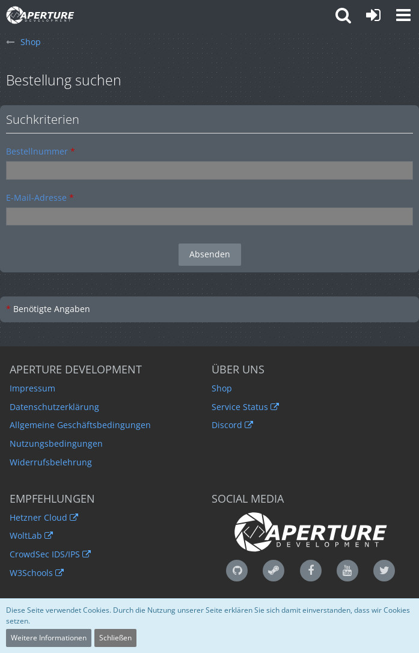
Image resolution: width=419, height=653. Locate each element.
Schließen (115, 638)
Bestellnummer (37, 151)
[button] (403, 15)
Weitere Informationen (49, 638)
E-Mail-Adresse (36, 197)
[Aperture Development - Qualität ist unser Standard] (40, 15)
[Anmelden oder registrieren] (373, 15)
